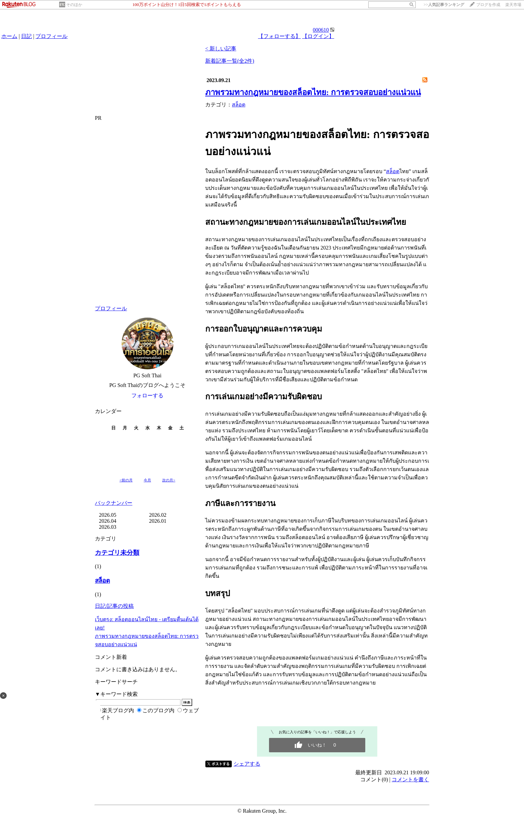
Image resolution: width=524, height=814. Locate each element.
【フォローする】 (279, 36)
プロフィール (51, 36)
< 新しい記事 (220, 48)
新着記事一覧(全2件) (229, 61)
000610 (321, 30)
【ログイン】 (318, 36)
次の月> (168, 480)
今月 (147, 480)
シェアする (247, 764)
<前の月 (126, 480)
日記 (26, 36)
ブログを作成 (488, 4)
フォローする (147, 395)
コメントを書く (410, 779)
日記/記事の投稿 (114, 606)
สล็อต (102, 580)
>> (443, 4)
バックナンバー (113, 503)
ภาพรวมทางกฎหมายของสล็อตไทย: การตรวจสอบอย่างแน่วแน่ (313, 92)
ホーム (9, 36)
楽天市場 (513, 4)
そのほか (74, 4)
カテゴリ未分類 (117, 552)
